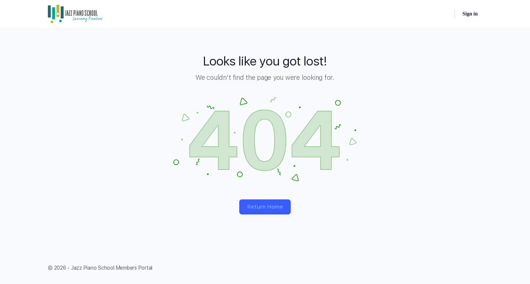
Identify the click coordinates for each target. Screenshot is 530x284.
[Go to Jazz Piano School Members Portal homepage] (75, 13)
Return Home (265, 206)
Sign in (470, 14)
